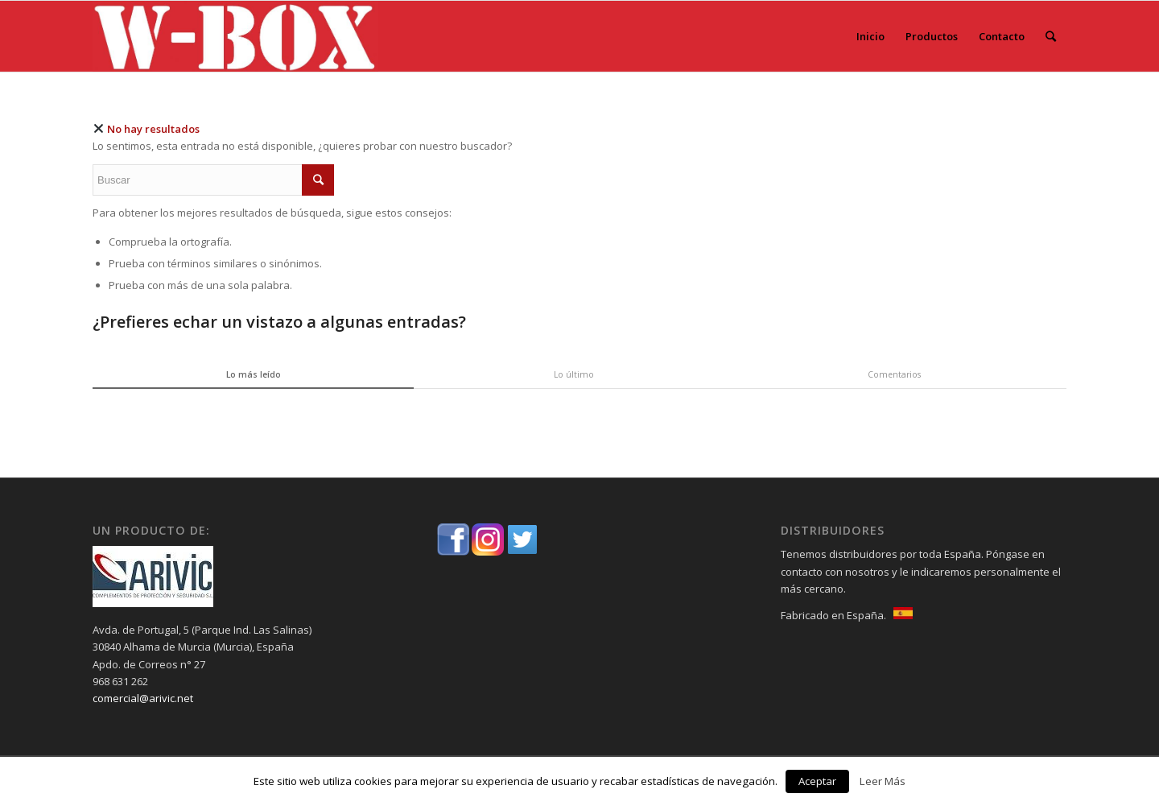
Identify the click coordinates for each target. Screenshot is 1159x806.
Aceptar (817, 781)
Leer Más (882, 781)
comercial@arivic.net (143, 698)
